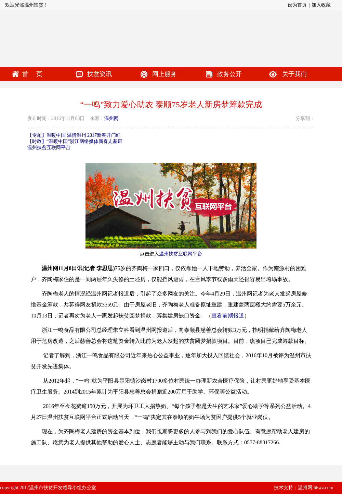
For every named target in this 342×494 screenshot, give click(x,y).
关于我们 (294, 74)
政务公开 (229, 74)
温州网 (111, 118)
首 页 (32, 74)
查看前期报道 (227, 315)
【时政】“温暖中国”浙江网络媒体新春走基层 (74, 141)
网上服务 (164, 74)
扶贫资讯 (99, 74)
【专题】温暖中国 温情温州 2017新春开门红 (74, 135)
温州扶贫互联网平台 (48, 147)
